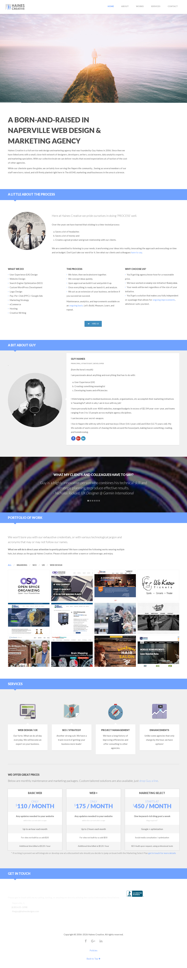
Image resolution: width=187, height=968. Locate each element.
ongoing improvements (164, 299)
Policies (93, 950)
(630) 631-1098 (19, 907)
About (125, 6)
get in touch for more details (162, 853)
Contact (173, 6)
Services (155, 6)
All (9, 565)
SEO (35, 565)
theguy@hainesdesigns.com (25, 911)
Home (111, 6)
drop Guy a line (148, 780)
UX (43, 565)
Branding (22, 565)
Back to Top (94, 958)
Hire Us (93, 323)
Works (140, 6)
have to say (136, 252)
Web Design (56, 565)
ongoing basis (76, 305)
